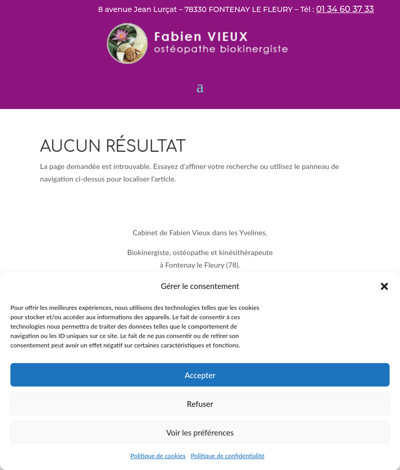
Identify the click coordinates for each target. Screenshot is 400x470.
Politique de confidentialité (228, 456)
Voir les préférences (200, 432)
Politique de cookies (157, 456)
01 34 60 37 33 (345, 9)
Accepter (199, 375)
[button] (384, 286)
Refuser (200, 403)
